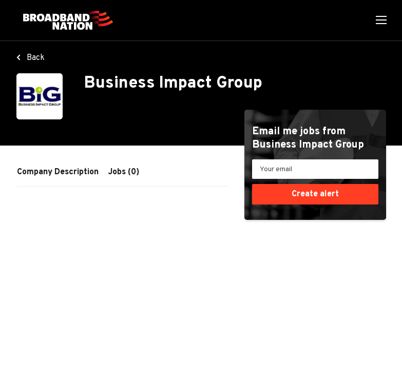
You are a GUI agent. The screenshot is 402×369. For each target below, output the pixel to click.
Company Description (58, 172)
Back (35, 58)
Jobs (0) (123, 172)
